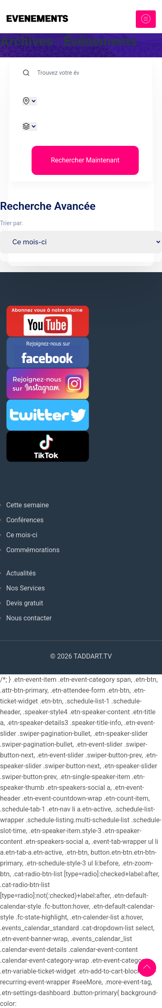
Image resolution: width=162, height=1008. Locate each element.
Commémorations (32, 550)
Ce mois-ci (21, 535)
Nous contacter (29, 618)
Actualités (21, 573)
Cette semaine (27, 505)
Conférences (25, 520)
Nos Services (25, 588)
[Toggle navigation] (146, 19)
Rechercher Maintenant (85, 160)
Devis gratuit (24, 603)
